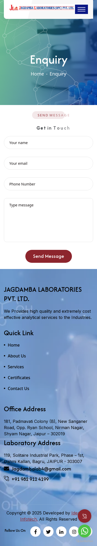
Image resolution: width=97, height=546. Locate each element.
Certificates (19, 377)
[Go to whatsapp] (84, 531)
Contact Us (18, 388)
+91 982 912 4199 (26, 479)
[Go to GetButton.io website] (84, 540)
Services (16, 367)
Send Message (48, 258)
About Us (17, 356)
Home (37, 74)
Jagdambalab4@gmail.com (37, 469)
